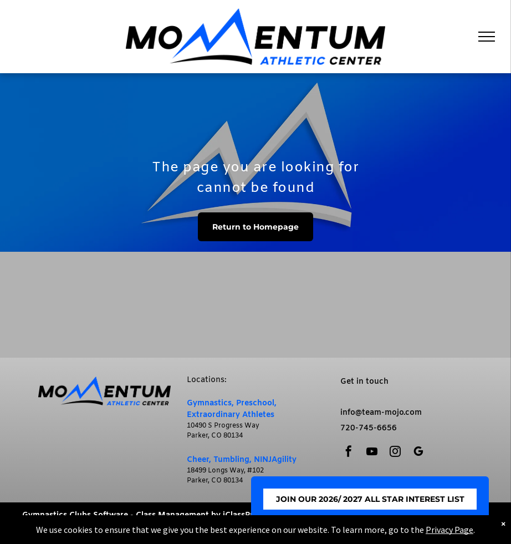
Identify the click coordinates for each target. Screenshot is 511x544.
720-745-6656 (368, 428)
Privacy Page (449, 529)
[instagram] (395, 452)
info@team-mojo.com (381, 413)
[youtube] (372, 452)
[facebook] (348, 452)
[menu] (486, 36)
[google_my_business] (418, 452)
